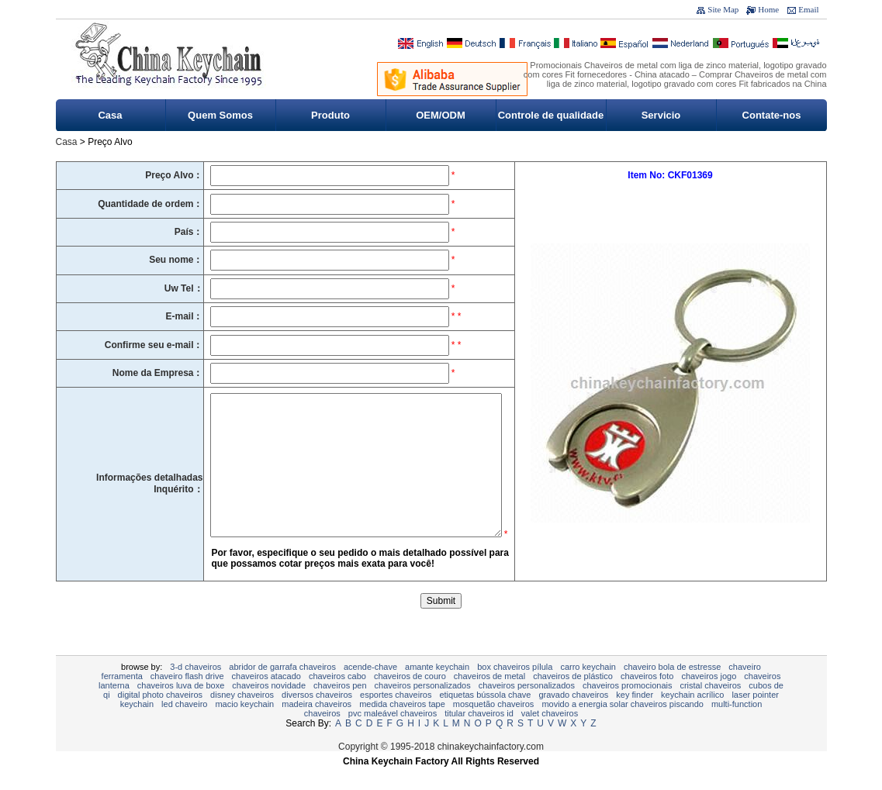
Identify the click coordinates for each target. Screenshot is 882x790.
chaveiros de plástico (573, 699)
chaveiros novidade (269, 708)
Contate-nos (771, 115)
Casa (110, 115)
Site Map (722, 9)
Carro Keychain (588, 690)
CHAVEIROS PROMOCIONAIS (628, 708)
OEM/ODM (440, 115)
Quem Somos (220, 115)
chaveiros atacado (266, 699)
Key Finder (634, 718)
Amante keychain (437, 690)
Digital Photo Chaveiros (160, 718)
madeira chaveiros (316, 727)
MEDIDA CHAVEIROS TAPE (402, 727)
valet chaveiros (549, 736)
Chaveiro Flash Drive (187, 699)
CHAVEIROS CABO (337, 699)
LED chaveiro (184, 727)
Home (768, 9)
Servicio (661, 115)
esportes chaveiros (395, 718)
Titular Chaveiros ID (479, 736)
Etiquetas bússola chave (485, 718)
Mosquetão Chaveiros (493, 727)
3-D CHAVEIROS (195, 690)
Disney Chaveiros (242, 718)
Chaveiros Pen (340, 708)
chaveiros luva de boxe (181, 708)
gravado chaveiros (573, 718)
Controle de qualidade (551, 115)
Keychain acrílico (692, 718)
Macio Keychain (244, 727)
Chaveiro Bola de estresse (672, 690)
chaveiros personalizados (423, 708)
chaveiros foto (647, 699)
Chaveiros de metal (489, 699)
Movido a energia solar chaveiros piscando (622, 727)
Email (808, 9)
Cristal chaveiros (710, 708)
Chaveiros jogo (708, 699)
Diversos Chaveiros (317, 718)
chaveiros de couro (410, 699)
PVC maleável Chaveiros (392, 736)
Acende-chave (370, 690)
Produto (330, 115)
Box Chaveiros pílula (514, 690)
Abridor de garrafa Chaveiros (282, 690)
